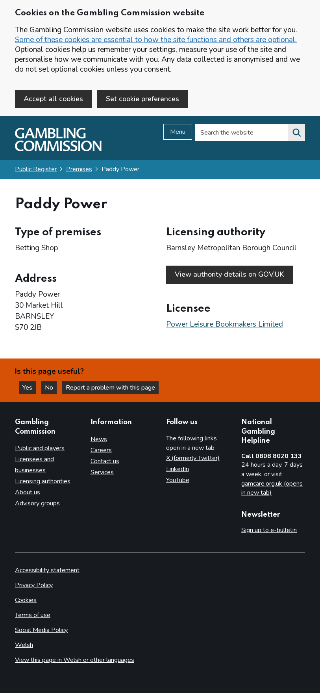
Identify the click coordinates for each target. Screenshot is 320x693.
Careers (101, 450)
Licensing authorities (42, 481)
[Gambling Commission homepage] (58, 149)
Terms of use (32, 615)
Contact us (105, 461)
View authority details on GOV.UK (229, 274)
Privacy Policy (34, 585)
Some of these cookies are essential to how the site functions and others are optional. (156, 40)
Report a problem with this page (110, 387)
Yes (29, 387)
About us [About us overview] (27, 492)
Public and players (40, 448)
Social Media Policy (41, 630)
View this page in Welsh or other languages (74, 660)
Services (102, 472)
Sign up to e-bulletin (269, 530)
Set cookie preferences (142, 98)
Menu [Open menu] (177, 132)
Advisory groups (37, 503)
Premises (79, 169)
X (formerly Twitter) (193, 458)
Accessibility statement (47, 570)
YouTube (177, 480)
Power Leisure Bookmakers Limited (224, 324)
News (99, 439)
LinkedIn (177, 469)
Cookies (26, 600)
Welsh (24, 645)
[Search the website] (296, 132)
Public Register (36, 169)
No (51, 387)
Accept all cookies (53, 98)
